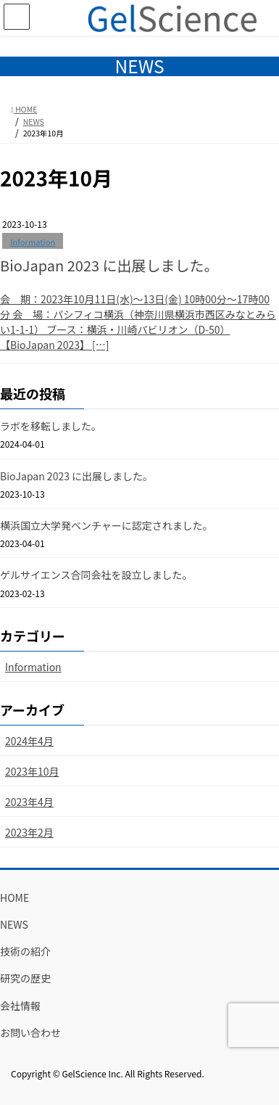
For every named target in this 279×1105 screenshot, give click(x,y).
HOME (14, 897)
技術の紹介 (25, 951)
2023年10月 (32, 771)
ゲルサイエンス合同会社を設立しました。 (96, 574)
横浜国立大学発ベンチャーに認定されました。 (106, 525)
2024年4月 (29, 741)
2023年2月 (29, 832)
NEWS (14, 924)
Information (32, 241)
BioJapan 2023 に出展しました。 (109, 265)
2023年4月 (29, 801)
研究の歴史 (25, 978)
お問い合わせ (30, 1032)
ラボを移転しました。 (50, 426)
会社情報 (20, 1005)
